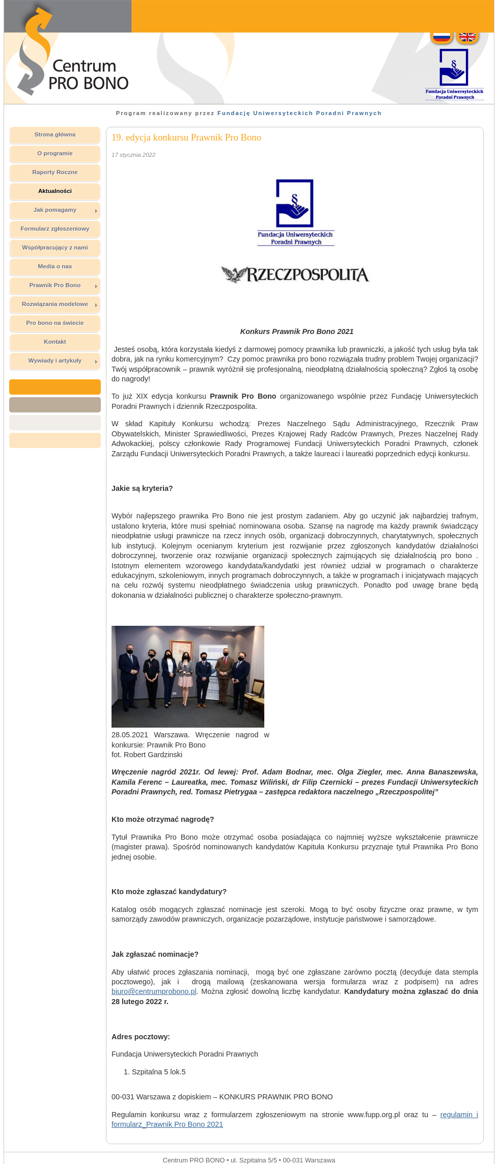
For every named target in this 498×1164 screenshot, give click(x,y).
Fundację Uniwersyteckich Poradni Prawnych (299, 113)
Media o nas (55, 266)
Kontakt (55, 341)
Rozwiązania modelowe (60, 304)
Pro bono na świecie (55, 322)
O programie (55, 153)
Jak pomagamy (66, 209)
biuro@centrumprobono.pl (154, 991)
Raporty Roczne (55, 172)
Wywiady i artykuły (63, 360)
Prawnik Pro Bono (64, 285)
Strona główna (55, 134)
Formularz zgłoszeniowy (54, 228)
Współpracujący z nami (55, 247)
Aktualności (55, 190)
